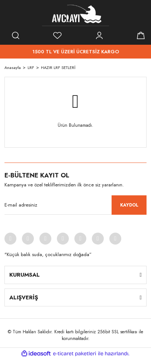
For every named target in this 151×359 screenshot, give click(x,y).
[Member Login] (99, 35)
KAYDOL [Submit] (129, 205)
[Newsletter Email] (75, 205)
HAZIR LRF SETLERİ (58, 67)
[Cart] (141, 35)
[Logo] (75, 15)
